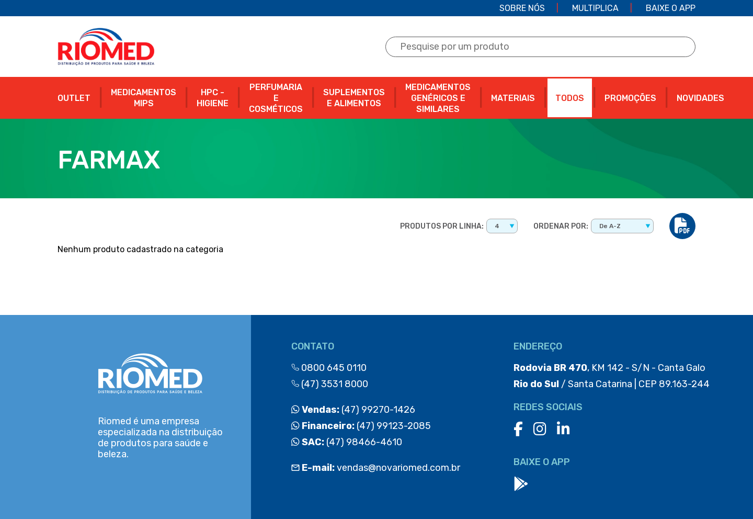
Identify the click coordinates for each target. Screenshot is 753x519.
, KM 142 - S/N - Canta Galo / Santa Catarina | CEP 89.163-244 (612, 376)
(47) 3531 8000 (329, 384)
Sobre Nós (522, 8)
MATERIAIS (513, 98)
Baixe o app (670, 8)
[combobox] (502, 226)
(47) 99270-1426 (353, 409)
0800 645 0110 (329, 368)
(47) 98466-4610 (346, 442)
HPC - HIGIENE (213, 97)
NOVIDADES (700, 98)
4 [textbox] (497, 226)
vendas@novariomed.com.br (375, 467)
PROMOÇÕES (630, 98)
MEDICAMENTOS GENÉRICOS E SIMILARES (438, 98)
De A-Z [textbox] (610, 226)
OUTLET (74, 98)
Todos (569, 98)
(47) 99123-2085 (361, 426)
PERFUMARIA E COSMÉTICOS (276, 98)
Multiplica (595, 8)
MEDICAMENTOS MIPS (143, 97)
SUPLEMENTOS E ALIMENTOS (354, 97)
